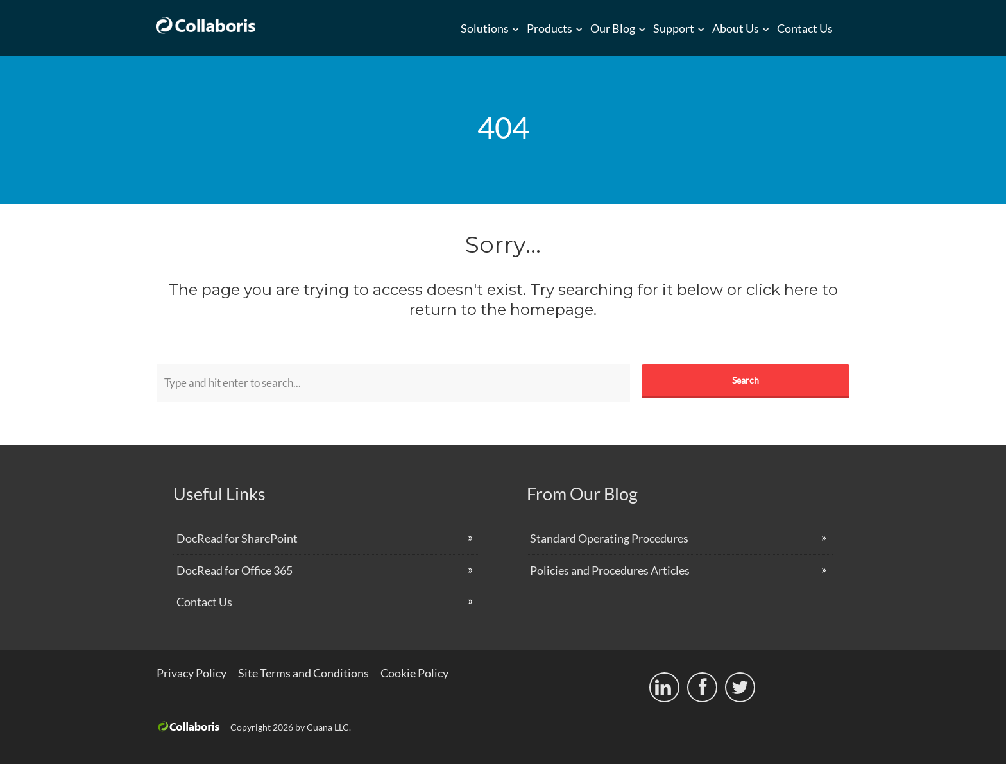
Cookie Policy (414, 673)
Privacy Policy (191, 673)
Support (673, 28)
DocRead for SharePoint (237, 538)
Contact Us (805, 28)
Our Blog (612, 28)
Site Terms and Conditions (303, 673)
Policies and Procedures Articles (610, 570)
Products (549, 28)
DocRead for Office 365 (234, 570)
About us (735, 28)
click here (782, 289)
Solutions (485, 28)
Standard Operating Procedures (609, 538)
